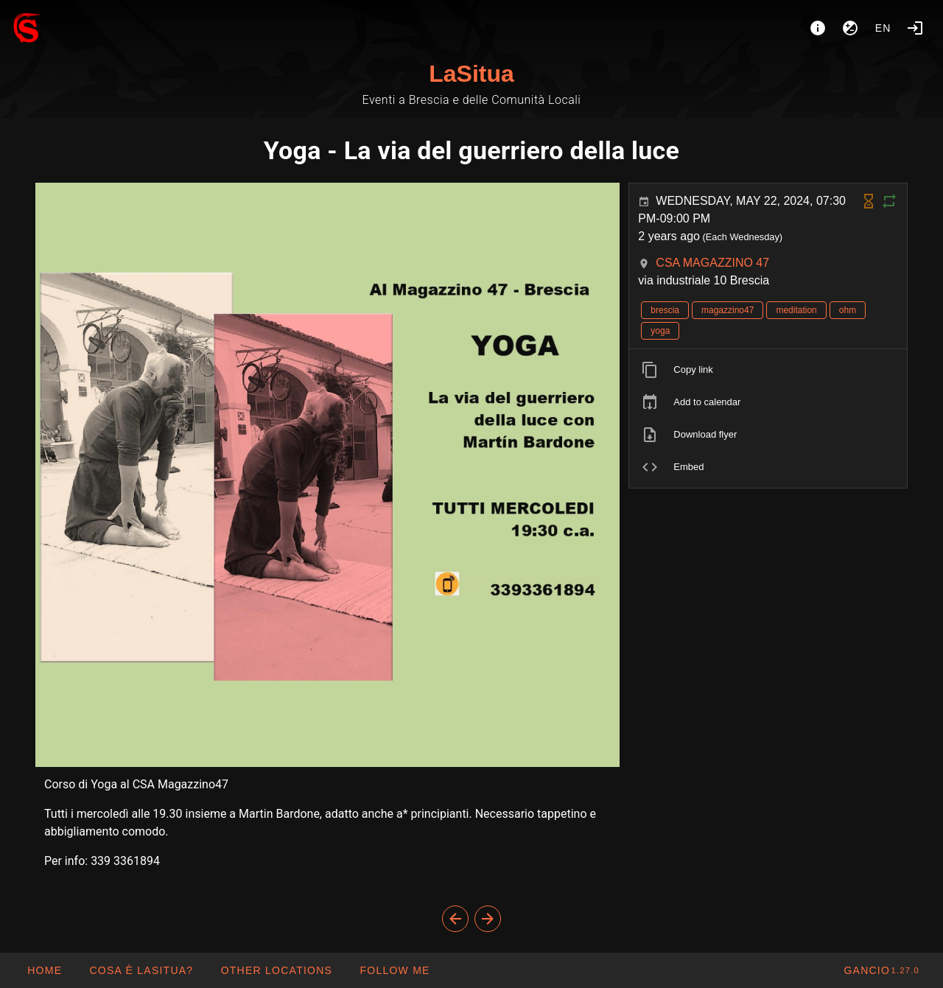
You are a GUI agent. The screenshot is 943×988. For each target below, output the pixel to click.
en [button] (883, 28)
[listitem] (768, 370)
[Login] (915, 28)
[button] (276, 970)
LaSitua (471, 73)
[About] (818, 28)
